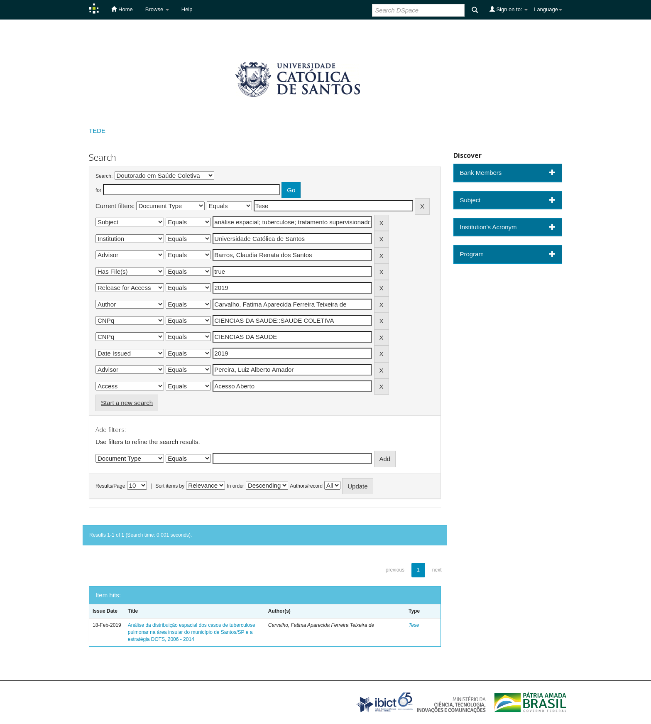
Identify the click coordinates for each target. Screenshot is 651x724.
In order (235, 486)
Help (187, 9)
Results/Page (110, 486)
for (98, 190)
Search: (104, 176)
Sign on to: (508, 9)
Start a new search (127, 402)
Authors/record (306, 486)
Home (121, 9)
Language (548, 9)
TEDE (97, 130)
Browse (157, 9)
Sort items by (169, 486)
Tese (414, 625)
